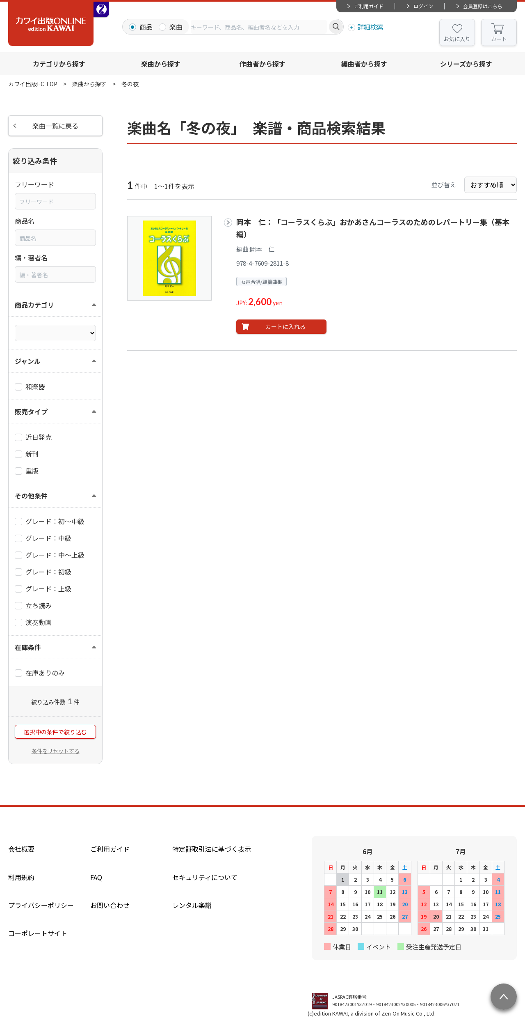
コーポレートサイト (37, 933)
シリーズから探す (466, 64)
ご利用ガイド (368, 5)
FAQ (96, 877)
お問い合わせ (110, 905)
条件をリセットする (56, 751)
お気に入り (457, 39)
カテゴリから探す (59, 64)
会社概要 (21, 849)
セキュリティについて (204, 877)
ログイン (423, 5)
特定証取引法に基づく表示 (211, 849)
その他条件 (31, 496)
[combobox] (259, 27)
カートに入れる (285, 326)
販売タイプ (31, 411)
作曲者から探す (262, 64)
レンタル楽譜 (192, 905)
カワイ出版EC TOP (32, 84)
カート (499, 39)
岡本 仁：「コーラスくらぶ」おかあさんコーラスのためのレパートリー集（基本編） (372, 227)
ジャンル (28, 361)
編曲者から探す (364, 64)
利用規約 (21, 877)
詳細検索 (370, 27)
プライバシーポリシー (41, 905)
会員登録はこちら (482, 5)
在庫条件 (28, 647)
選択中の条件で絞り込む (55, 732)
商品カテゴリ (34, 305)
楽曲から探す (160, 64)
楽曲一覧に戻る (55, 126)
